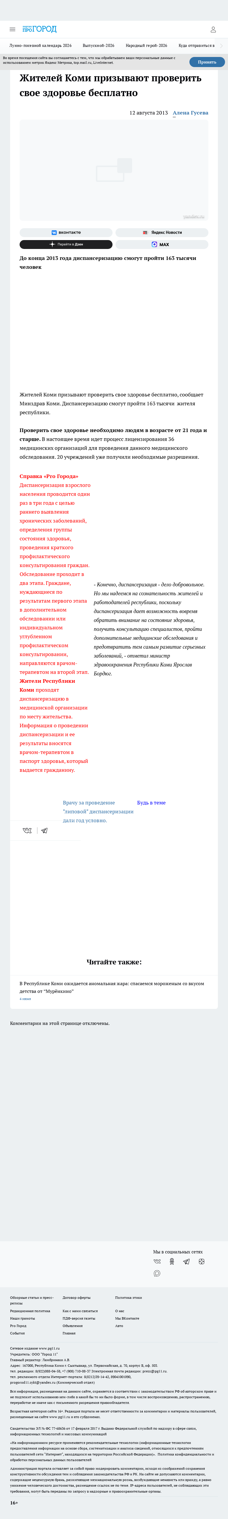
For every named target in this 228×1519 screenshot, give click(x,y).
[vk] (28, 830)
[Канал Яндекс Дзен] (66, 244)
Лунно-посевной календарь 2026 (41, 45)
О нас (119, 1311)
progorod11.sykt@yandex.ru (33, 1382)
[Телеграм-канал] (186, 1261)
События (17, 1333)
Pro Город (18, 1325)
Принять (207, 62)
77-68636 (58, 1428)
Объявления (73, 1325)
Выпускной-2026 (99, 45)
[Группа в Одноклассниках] (171, 1261)
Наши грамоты (22, 1318)
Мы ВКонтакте (127, 1318)
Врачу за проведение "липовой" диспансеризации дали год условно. (98, 811)
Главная (69, 1333)
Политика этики (128, 1297)
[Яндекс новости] (161, 232)
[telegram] (46, 830)
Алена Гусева (190, 112)
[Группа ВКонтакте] (66, 232)
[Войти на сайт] (213, 29)
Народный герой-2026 (146, 45)
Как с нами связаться (80, 1311)
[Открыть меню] (12, 29)
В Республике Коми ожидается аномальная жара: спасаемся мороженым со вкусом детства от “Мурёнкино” (114, 991)
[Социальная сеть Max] (161, 244)
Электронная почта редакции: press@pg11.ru (129, 1371)
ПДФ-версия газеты (79, 1318)
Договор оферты (77, 1297)
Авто (119, 1325)
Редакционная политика (30, 1311)
